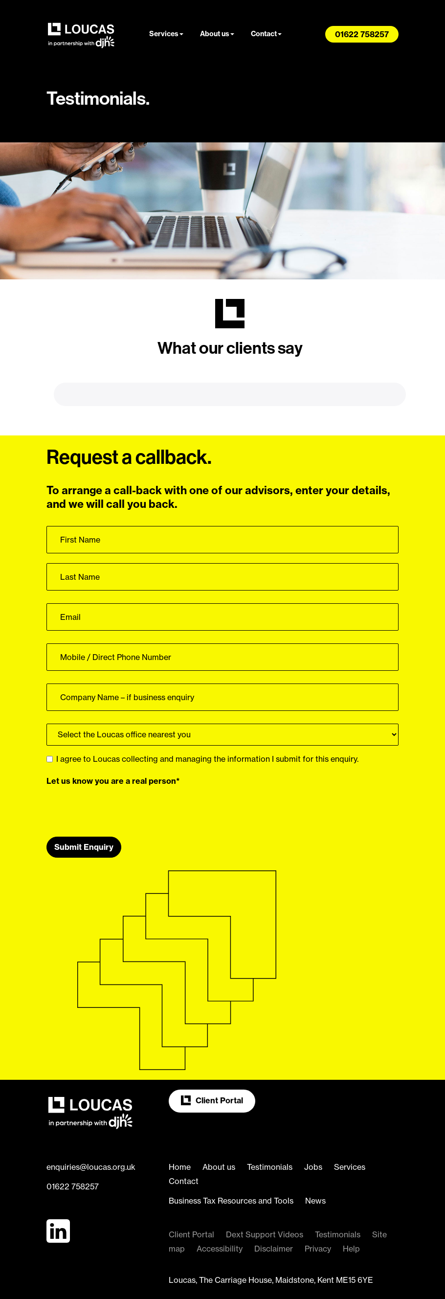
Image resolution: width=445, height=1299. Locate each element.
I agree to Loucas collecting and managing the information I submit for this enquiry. (202, 725)
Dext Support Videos (264, 1201)
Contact (266, 33)
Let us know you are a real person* (113, 747)
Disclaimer (273, 1215)
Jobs (313, 1134)
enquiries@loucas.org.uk (90, 1134)
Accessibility (220, 1215)
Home (180, 1134)
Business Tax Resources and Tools (231, 1167)
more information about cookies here (254, 1284)
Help (351, 1215)
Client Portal (212, 1067)
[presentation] (120, 774)
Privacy (318, 1215)
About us (217, 33)
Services (166, 33)
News (315, 1167)
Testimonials (269, 1134)
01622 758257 (72, 1153)
